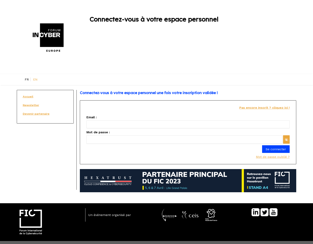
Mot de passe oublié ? (273, 157)
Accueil (28, 96)
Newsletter (31, 105)
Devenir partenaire (36, 113)
